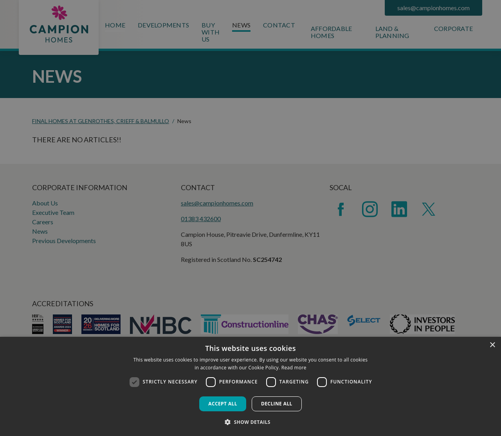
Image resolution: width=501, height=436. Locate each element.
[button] (250, 422)
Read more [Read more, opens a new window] (293, 367)
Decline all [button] (276, 403)
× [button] (492, 345)
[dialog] (250, 386)
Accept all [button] (222, 403)
